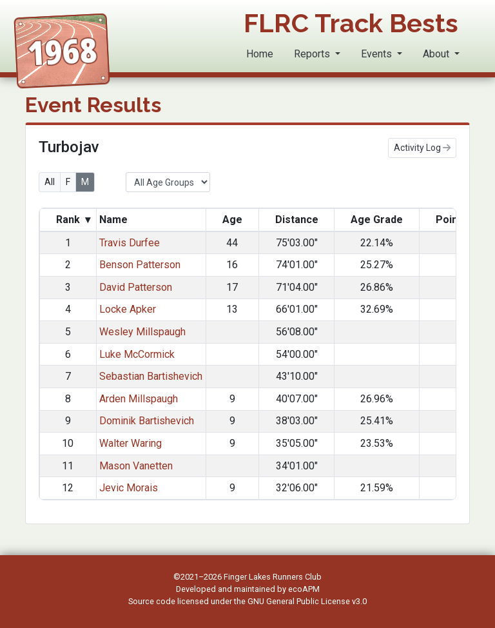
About (437, 54)
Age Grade (376, 219)
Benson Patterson (139, 265)
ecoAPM (304, 589)
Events (377, 54)
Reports (313, 54)
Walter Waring (130, 443)
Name (114, 219)
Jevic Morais (128, 488)
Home (259, 54)
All (49, 182)
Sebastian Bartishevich (150, 376)
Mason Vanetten (136, 466)
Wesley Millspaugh (142, 332)
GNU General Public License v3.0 (307, 601)
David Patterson (135, 287)
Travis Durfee (129, 243)
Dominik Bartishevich (146, 421)
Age (232, 219)
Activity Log (422, 147)
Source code (152, 601)
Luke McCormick (137, 354)
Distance (297, 219)
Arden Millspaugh (138, 399)
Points (451, 219)
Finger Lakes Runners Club (273, 577)
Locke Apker (127, 309)
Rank (73, 220)
